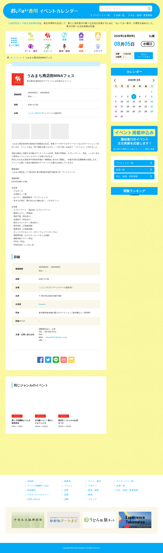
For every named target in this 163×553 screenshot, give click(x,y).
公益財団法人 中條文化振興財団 (23, 23)
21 (146, 106)
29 (152, 111)
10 (122, 101)
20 (139, 106)
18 (128, 106)
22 (152, 106)
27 (139, 111)
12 (134, 101)
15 (152, 101)
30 (116, 116)
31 (122, 116)
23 (116, 111)
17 (122, 106)
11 (128, 101)
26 (134, 111)
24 (122, 111)
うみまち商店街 (34, 113)
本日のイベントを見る (143, 55)
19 (134, 106)
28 (146, 111)
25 (128, 111)
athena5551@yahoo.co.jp (56, 337)
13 (139, 101)
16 (116, 106)
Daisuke (42, 304)
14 (146, 101)
